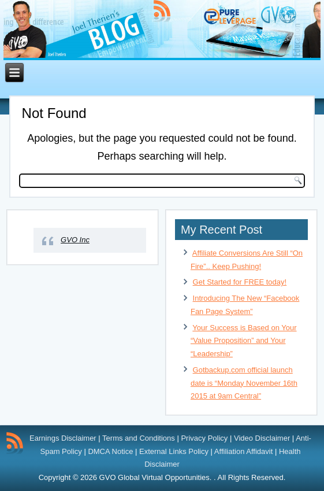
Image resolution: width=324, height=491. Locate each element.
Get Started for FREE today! (240, 282)
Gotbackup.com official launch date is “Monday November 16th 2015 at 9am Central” (244, 383)
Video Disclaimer (262, 438)
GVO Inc (75, 239)
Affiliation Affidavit (243, 451)
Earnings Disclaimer (62, 438)
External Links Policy (173, 451)
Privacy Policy (204, 438)
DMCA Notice (110, 451)
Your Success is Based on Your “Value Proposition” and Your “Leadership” (244, 341)
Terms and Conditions (138, 438)
